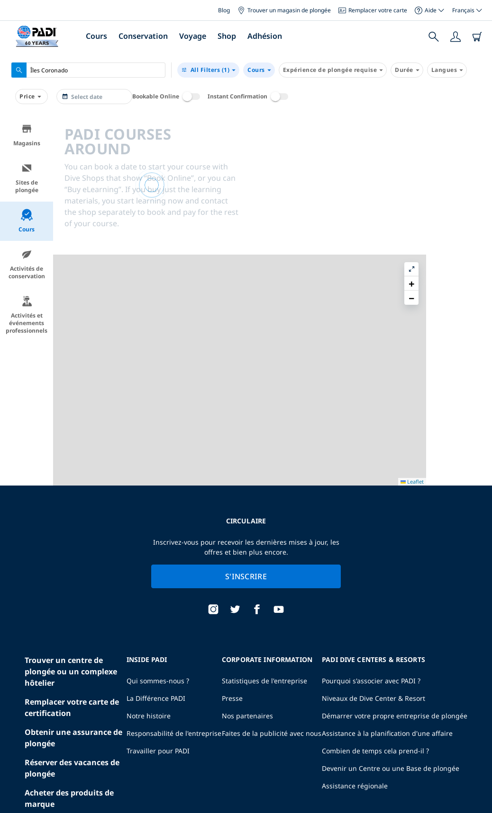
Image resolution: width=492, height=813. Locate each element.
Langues (447, 70)
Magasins (26, 135)
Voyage (192, 36)
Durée (407, 70)
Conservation (143, 36)
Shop (227, 36)
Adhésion (264, 36)
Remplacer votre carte (372, 10)
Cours (96, 36)
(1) (208, 70)
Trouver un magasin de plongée (284, 10)
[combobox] (88, 70)
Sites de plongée (26, 178)
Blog (224, 10)
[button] (477, 144)
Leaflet (478, 804)
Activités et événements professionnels (26, 315)
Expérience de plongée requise (333, 70)
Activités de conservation (27, 264)
